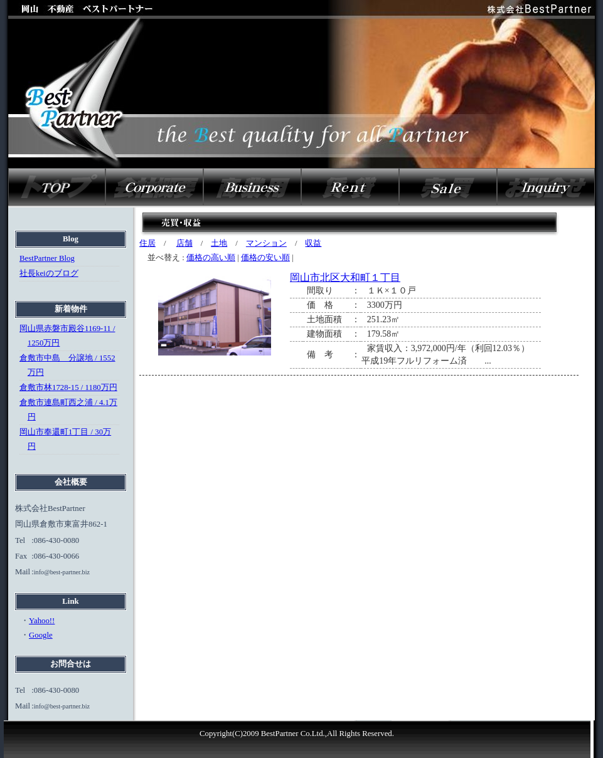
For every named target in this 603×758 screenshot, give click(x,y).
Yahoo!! (42, 620)
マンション (266, 243)
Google (41, 635)
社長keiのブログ (48, 273)
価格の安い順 (265, 257)
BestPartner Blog (47, 258)
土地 (219, 243)
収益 (313, 243)
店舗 (184, 243)
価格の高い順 (210, 257)
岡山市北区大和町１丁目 (345, 277)
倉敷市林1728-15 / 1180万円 (68, 387)
